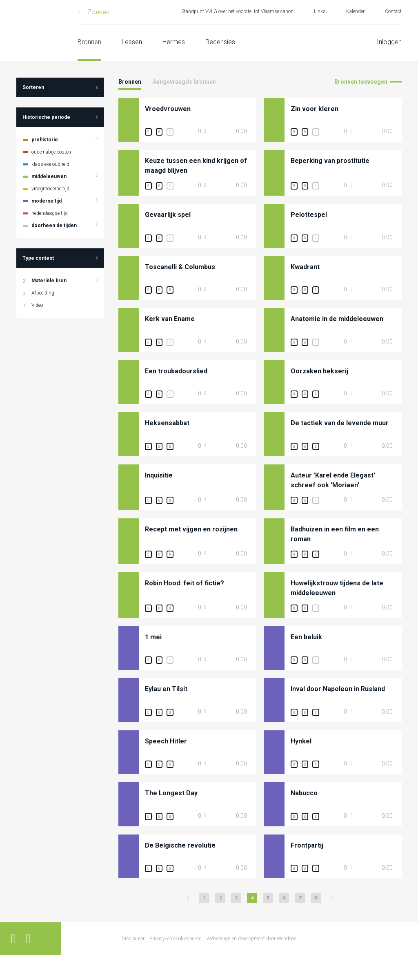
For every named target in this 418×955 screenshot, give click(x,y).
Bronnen (89, 42)
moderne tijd (46, 201)
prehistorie (44, 140)
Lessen (132, 42)
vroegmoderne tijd (50, 189)
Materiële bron (49, 280)
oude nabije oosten (51, 152)
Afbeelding (42, 293)
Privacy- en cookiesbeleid (175, 939)
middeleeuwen (49, 176)
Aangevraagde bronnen (184, 81)
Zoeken (98, 12)
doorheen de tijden (54, 225)
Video (37, 305)
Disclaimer (133, 939)
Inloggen (389, 42)
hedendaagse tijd (49, 213)
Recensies (220, 42)
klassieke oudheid (50, 164)
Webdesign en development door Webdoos (252, 939)
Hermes (173, 42)
